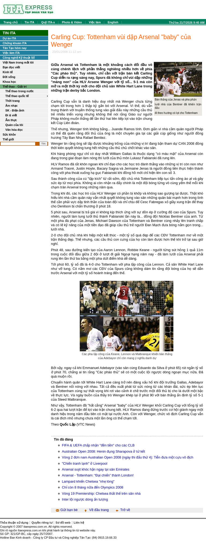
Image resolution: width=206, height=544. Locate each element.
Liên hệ (79, 522)
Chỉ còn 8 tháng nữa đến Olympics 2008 (92, 487)
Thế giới (8, 139)
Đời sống (9, 77)
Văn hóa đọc (14, 129)
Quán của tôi (14, 124)
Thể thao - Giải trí (14, 86)
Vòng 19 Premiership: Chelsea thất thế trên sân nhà (101, 493)
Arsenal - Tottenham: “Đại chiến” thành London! (97, 475)
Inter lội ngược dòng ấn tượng (85, 499)
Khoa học (9, 81)
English (113, 22)
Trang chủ (10, 22)
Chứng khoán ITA (15, 43)
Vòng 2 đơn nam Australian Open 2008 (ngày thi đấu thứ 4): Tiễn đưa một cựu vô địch (127, 457)
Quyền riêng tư (42, 522)
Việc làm (95, 22)
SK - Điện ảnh (14, 110)
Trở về (125, 510)
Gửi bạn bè (69, 510)
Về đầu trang (99, 510)
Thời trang (12, 100)
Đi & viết (11, 115)
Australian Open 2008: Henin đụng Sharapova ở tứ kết (103, 451)
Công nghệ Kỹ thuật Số (19, 57)
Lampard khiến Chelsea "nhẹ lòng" (88, 481)
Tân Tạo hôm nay (14, 48)
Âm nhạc (11, 105)
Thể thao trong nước (19, 91)
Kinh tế (8, 72)
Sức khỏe (9, 134)
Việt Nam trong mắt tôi (18, 62)
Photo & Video (72, 22)
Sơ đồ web (63, 522)
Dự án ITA (9, 38)
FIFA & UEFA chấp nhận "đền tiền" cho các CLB (98, 445)
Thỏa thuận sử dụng (14, 522)
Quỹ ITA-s (48, 22)
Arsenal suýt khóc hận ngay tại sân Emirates (95, 469)
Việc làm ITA (11, 52)
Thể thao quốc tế (17, 96)
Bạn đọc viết (11, 67)
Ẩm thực (11, 120)
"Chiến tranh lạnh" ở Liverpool (84, 463)
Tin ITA (29, 22)
